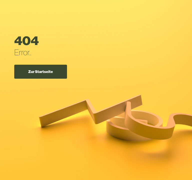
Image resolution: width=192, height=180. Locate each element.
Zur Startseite (40, 71)
